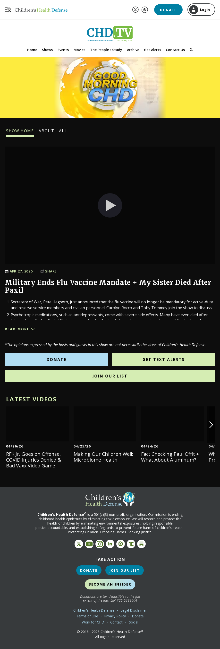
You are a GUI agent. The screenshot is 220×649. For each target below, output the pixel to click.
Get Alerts (152, 49)
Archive (133, 49)
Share (48, 271)
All (63, 132)
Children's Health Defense (93, 610)
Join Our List (110, 376)
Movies (79, 49)
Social (133, 622)
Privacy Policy (115, 616)
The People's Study (106, 49)
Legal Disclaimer (133, 610)
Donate (168, 10)
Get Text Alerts (164, 359)
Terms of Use (87, 616)
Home (32, 49)
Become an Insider (110, 584)
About (46, 132)
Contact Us (175, 49)
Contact (116, 622)
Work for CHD (93, 622)
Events (63, 49)
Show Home (20, 132)
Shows (47, 49)
